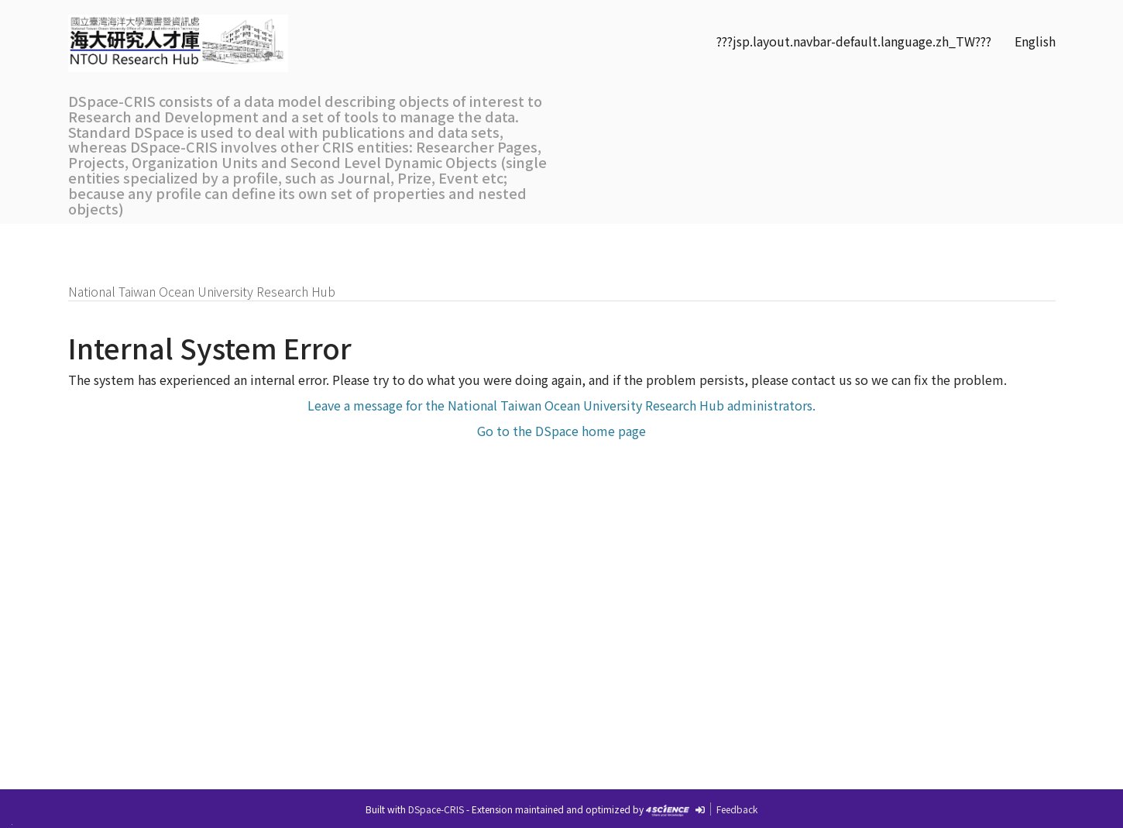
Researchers (328, 241)
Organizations (436, 241)
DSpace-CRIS (436, 809)
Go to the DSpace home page (561, 430)
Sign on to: (1005, 241)
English (1035, 41)
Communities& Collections (546, 249)
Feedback (736, 809)
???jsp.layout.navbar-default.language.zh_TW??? (853, 41)
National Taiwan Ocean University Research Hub (201, 291)
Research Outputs (207, 241)
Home (107, 241)
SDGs (629, 241)
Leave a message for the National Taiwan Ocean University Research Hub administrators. (561, 405)
